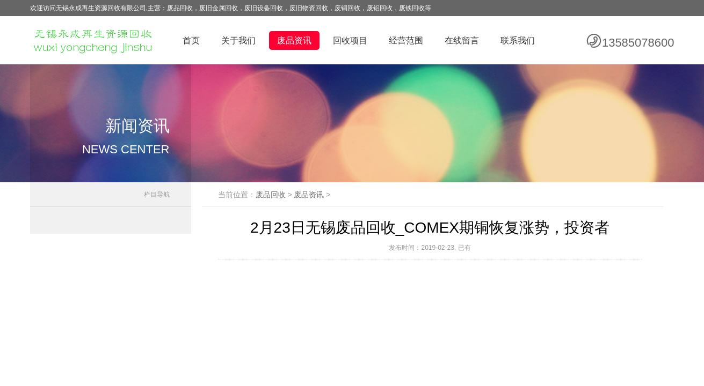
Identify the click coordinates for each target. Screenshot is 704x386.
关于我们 (238, 40)
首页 (191, 40)
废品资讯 (294, 40)
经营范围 (406, 40)
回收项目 (350, 40)
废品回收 (271, 194)
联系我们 (517, 40)
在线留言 (462, 40)
